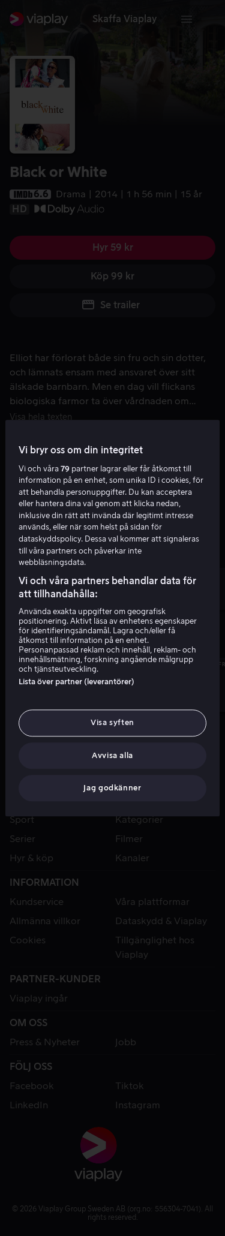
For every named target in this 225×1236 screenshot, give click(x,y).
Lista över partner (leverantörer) (76, 682)
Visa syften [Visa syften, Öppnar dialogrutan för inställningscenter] (112, 723)
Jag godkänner (112, 788)
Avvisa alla (112, 755)
